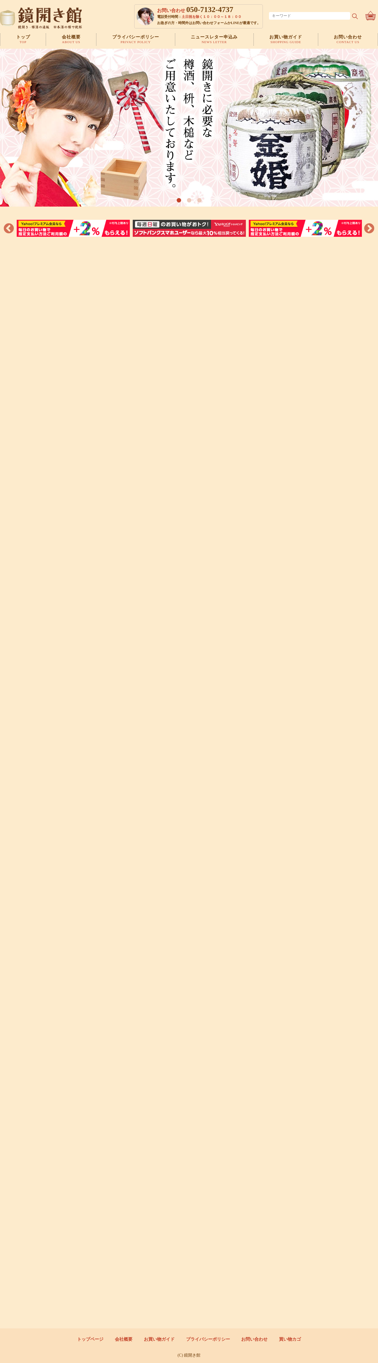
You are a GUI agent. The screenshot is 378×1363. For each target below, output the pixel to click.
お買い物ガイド (159, 1339)
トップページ (89, 1339)
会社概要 (123, 1339)
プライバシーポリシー (208, 1339)
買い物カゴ (291, 1339)
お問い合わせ (255, 1339)
